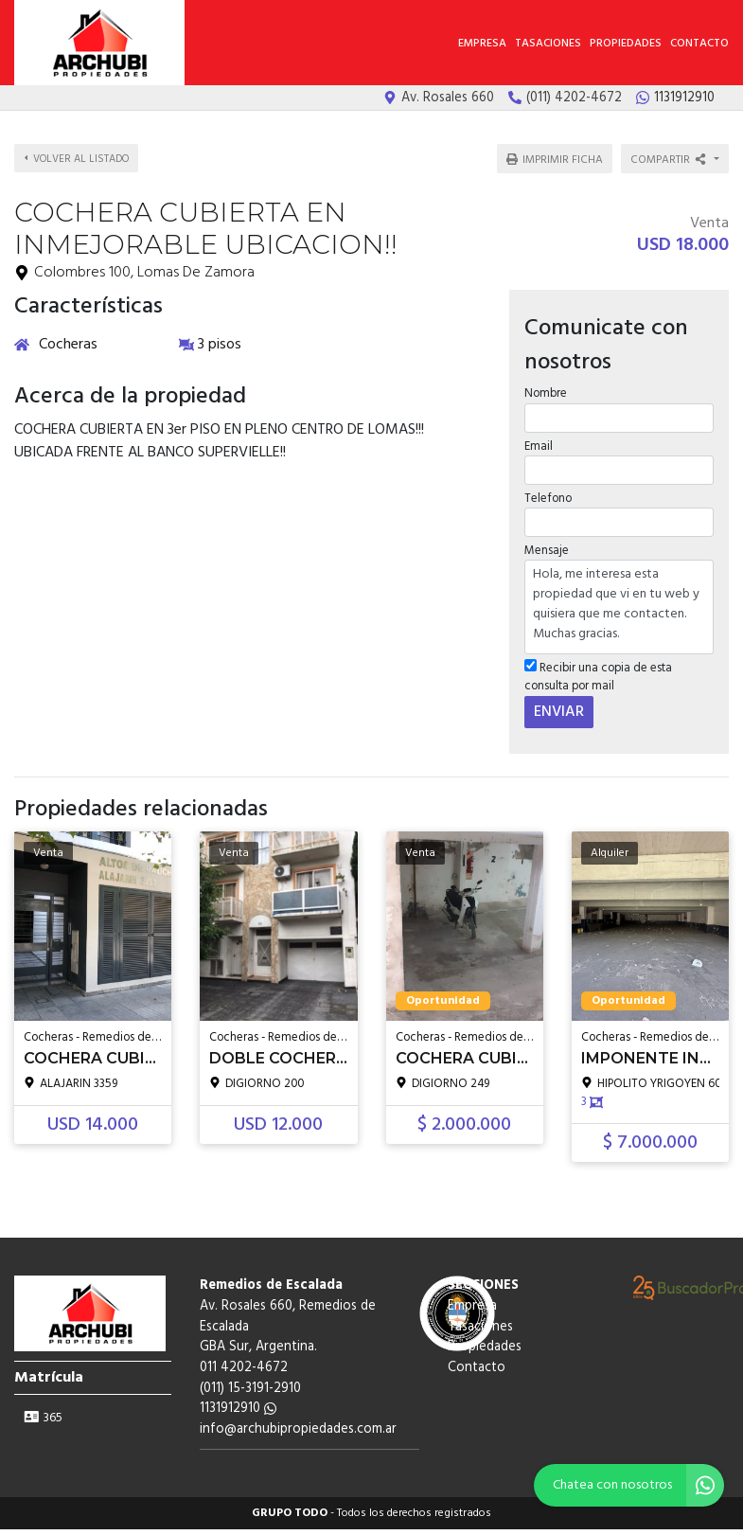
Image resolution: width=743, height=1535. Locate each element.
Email (537, 433)
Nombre (544, 381)
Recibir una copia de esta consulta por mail (597, 665)
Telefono (547, 486)
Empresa (482, 43)
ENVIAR (558, 699)
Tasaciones (548, 43)
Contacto (699, 43)
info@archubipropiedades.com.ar (298, 1417)
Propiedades (626, 43)
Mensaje (545, 538)
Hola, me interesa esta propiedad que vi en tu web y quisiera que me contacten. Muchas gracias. (619, 594)
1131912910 (238, 1396)
